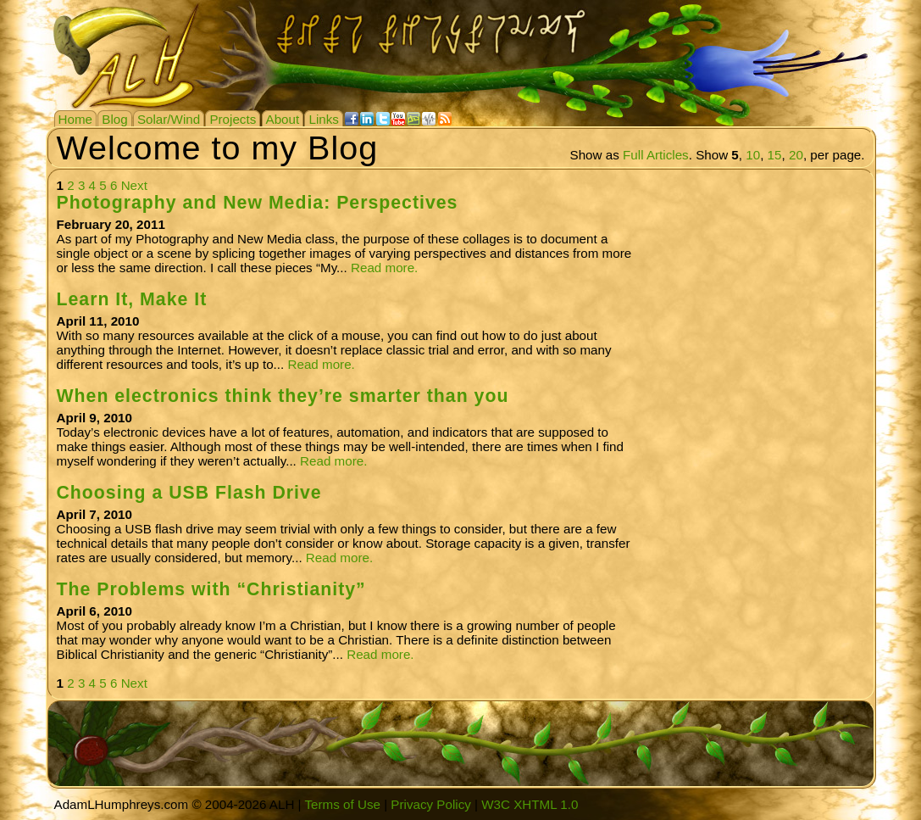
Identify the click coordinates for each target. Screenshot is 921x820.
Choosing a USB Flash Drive (189, 493)
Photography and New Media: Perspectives (257, 202)
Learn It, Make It (132, 299)
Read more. (384, 267)
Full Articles (656, 155)
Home (75, 119)
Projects (232, 119)
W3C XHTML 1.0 (529, 804)
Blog (114, 119)
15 (775, 155)
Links (323, 119)
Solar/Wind (168, 119)
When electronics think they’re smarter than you (283, 396)
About (283, 119)
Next (134, 185)
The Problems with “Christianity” (211, 589)
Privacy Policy (431, 804)
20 (796, 155)
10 (753, 155)
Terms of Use (342, 804)
